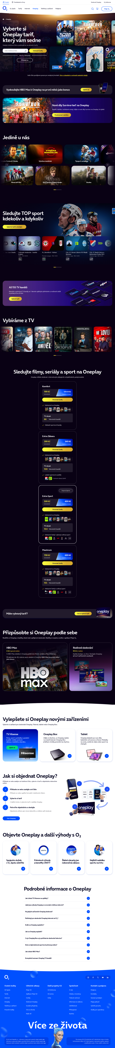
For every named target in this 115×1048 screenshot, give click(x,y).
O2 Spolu (7, 990)
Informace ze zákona (75, 1002)
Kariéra (71, 1014)
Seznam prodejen (96, 998)
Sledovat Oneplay (96, 2)
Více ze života (30, 1010)
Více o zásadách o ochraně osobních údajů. (74, 75)
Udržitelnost (73, 1006)
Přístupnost (73, 1010)
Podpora (58, 9)
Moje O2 (28, 990)
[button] (106, 9)
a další (69, 409)
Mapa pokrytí (95, 1002)
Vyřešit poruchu (96, 1006)
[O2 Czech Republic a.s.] (5, 8)
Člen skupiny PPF (80, 1039)
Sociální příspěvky (31, 1006)
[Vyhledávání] (92, 9)
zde (43, 1039)
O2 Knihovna (52, 990)
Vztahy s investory (75, 994)
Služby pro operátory (97, 1010)
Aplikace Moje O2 (31, 994)
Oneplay (35, 9)
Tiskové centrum (74, 998)
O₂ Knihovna (107, 2)
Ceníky (28, 998)
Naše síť (28, 1014)
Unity (49, 998)
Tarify (20, 9)
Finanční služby (9, 1010)
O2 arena (51, 994)
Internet (27, 9)
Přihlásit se (24, 60)
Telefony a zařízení (47, 9)
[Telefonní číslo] (15, 51)
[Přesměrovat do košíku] (97, 9)
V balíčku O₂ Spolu (66, 394)
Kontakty (94, 994)
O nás (71, 990)
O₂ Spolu (12, 9)
